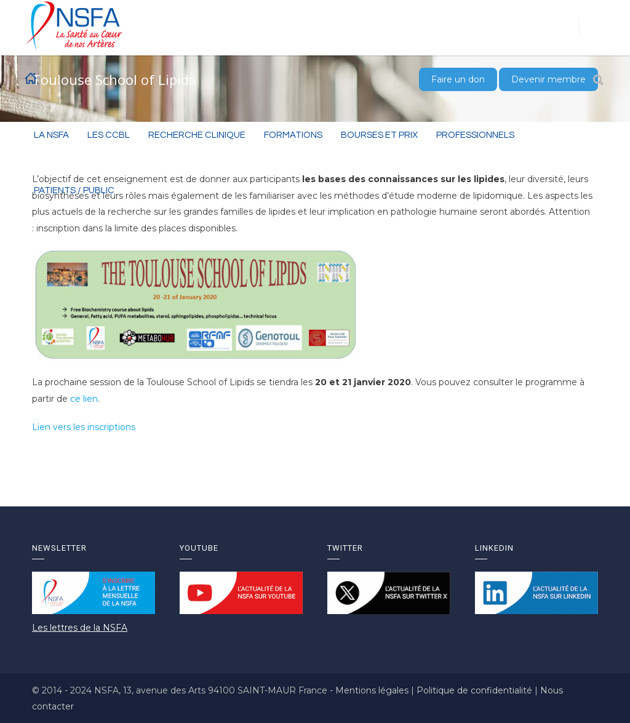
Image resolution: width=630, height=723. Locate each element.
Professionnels (475, 135)
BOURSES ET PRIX (379, 135)
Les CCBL (108, 135)
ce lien (84, 398)
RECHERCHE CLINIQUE (196, 135)
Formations (293, 135)
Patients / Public (74, 190)
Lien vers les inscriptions (83, 427)
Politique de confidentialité (476, 690)
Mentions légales (373, 690)
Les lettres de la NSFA (79, 627)
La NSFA (51, 135)
